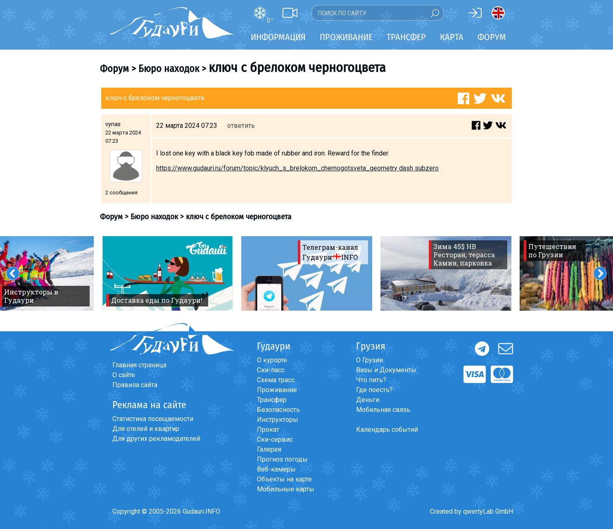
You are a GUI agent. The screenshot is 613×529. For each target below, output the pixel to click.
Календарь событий (387, 429)
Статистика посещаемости (152, 419)
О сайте (123, 375)
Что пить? (371, 380)
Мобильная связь (383, 410)
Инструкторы (277, 420)
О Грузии (369, 360)
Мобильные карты (285, 489)
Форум (492, 37)
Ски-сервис (275, 439)
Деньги (367, 400)
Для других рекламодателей (156, 439)
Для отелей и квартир (145, 429)
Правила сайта (134, 385)
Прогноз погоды (282, 459)
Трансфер (272, 400)
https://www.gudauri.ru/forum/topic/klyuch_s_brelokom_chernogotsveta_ (263, 168)
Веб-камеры (276, 469)
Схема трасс (276, 380)
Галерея (269, 449)
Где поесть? (374, 390)
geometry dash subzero (404, 168)
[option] (167, 273)
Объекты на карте (284, 479)
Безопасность (278, 410)
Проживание (277, 390)
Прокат (268, 429)
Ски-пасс (271, 370)
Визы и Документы (386, 370)
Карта (451, 37)
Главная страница (139, 365)
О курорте (272, 360)
